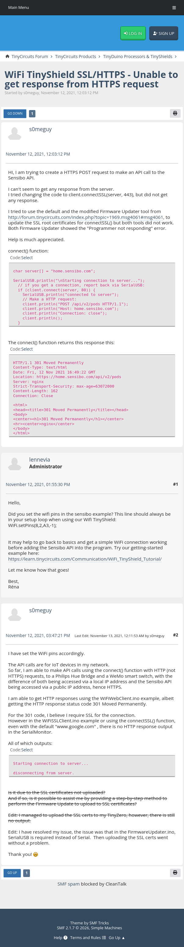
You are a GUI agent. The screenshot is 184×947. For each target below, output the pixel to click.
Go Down (15, 118)
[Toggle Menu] (174, 7)
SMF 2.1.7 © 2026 (73, 927)
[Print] (175, 118)
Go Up (12, 878)
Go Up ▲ (117, 937)
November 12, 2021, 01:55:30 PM (38, 489)
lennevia (39, 464)
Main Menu (18, 7)
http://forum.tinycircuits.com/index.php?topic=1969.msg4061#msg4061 (86, 222)
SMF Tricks (99, 923)
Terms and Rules (88, 937)
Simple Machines (106, 927)
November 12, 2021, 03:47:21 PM (38, 640)
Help (60, 937)
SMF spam (68, 889)
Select (27, 262)
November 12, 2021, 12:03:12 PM (38, 159)
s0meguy (40, 134)
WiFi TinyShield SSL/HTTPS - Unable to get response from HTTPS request (92, 84)
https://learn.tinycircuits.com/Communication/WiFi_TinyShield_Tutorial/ (85, 564)
